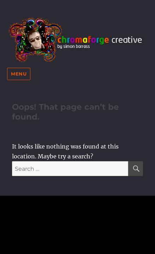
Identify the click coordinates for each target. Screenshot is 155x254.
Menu (18, 74)
